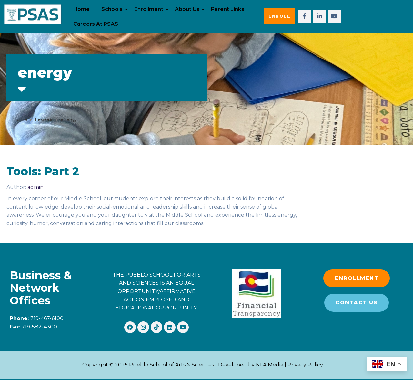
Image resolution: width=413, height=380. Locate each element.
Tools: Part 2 (42, 171)
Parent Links (227, 9)
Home (81, 9)
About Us (187, 9)
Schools (112, 9)
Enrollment (148, 9)
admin (35, 187)
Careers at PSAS (95, 24)
